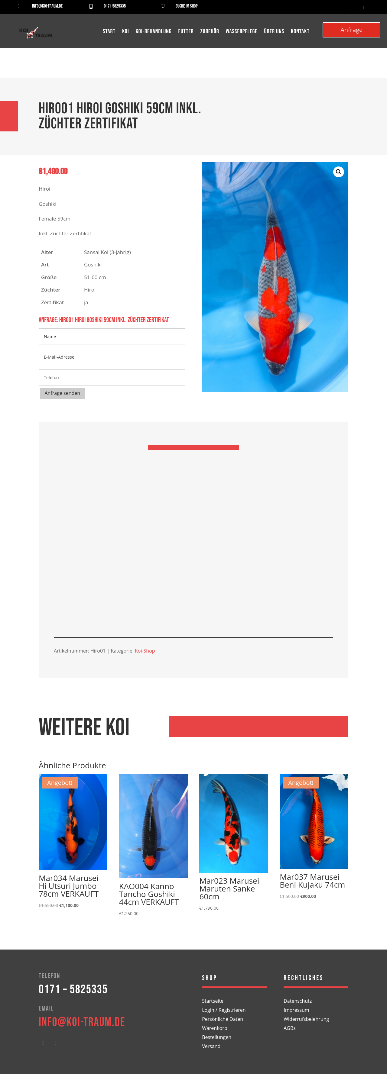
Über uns (274, 32)
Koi (125, 32)
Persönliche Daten (222, 1019)
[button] (338, 171)
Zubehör (209, 32)
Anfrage (351, 30)
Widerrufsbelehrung (306, 1019)
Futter (186, 32)
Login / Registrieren (224, 1010)
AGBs (290, 1028)
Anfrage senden (62, 393)
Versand (211, 1047)
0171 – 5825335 (73, 989)
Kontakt (300, 32)
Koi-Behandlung (154, 32)
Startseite (212, 1001)
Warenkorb (214, 1028)
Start (109, 32)
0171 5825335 (115, 6)
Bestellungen (216, 1037)
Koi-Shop (145, 650)
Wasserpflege (242, 32)
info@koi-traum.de (47, 6)
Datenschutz (298, 1001)
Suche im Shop (187, 6)
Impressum (296, 1010)
